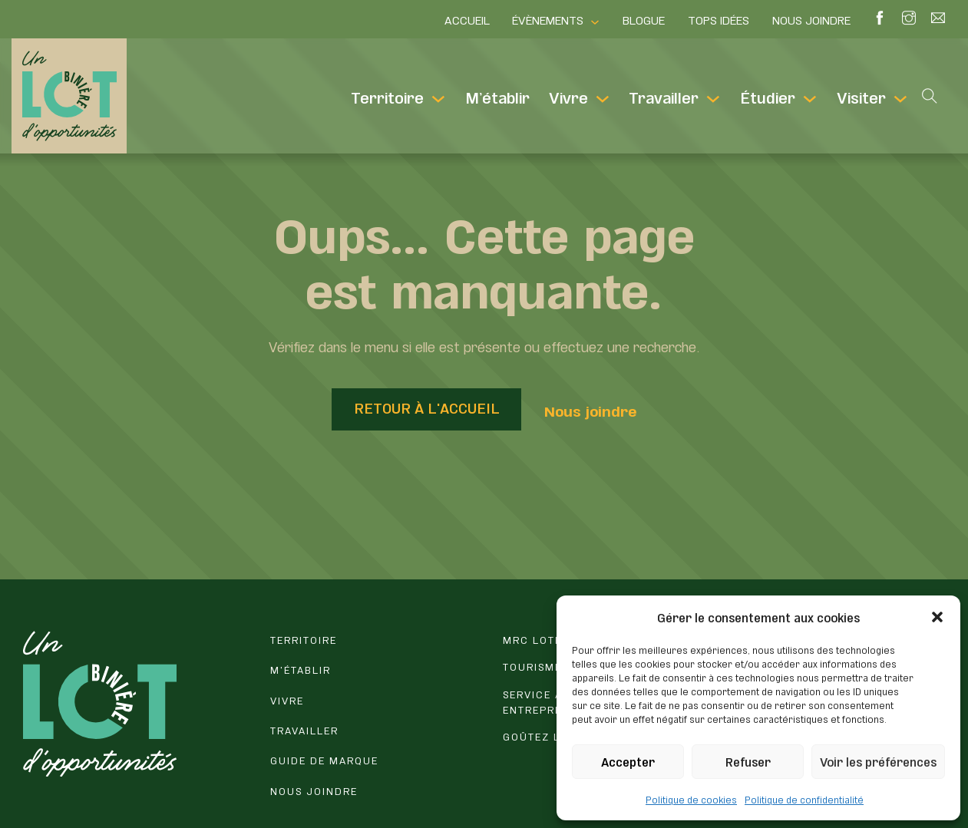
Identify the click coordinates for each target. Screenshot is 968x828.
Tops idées (718, 19)
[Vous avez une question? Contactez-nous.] (375, 793)
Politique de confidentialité (804, 799)
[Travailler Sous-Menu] (713, 99)
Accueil (467, 19)
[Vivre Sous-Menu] (602, 99)
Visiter (861, 95)
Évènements (547, 19)
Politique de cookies (691, 799)
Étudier (767, 95)
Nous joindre (811, 19)
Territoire (387, 95)
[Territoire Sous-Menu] (438, 99)
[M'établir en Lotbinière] (375, 672)
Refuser (748, 761)
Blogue (644, 19)
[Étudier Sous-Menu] (810, 99)
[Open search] (929, 96)
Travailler (664, 95)
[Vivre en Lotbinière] (375, 702)
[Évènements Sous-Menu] (595, 22)
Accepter (628, 761)
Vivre (568, 95)
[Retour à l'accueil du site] (100, 704)
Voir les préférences (878, 761)
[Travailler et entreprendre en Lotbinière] (375, 732)
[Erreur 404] (375, 642)
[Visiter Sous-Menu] (900, 99)
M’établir (497, 95)
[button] (937, 617)
